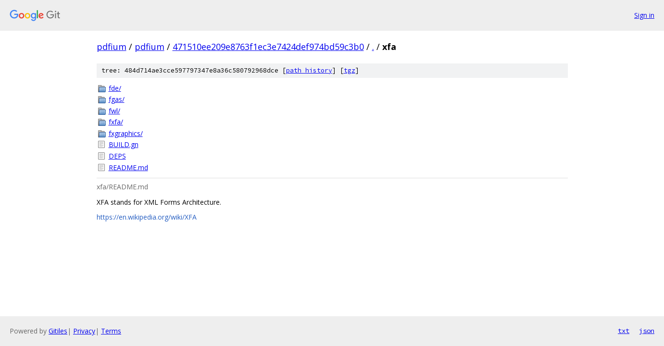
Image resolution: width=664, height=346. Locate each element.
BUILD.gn (123, 144)
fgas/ (117, 99)
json (646, 330)
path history (309, 70)
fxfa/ (116, 121)
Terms (111, 330)
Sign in (644, 15)
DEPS (117, 156)
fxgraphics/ (126, 133)
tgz (349, 70)
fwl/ (114, 110)
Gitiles (58, 330)
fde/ (115, 88)
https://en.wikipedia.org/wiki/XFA (147, 217)
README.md (128, 167)
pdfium (111, 46)
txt (623, 330)
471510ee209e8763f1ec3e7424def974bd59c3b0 (268, 46)
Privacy (84, 330)
